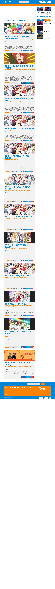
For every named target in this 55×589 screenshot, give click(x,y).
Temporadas (20, 5)
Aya (28, 5)
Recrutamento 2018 (34, 391)
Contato (15, 391)
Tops (27, 389)
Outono (21, 392)
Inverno (21, 393)
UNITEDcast (11, 5)
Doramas (6, 394)
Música (6, 393)
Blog (16, 5)
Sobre (32, 5)
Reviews (40, 389)
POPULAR (40, 19)
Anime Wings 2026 (46, 31)
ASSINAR (42, 384)
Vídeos (11, 387)
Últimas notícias (7, 389)
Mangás (25, 5)
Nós (32, 389)
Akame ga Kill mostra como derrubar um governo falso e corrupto (47, 22)
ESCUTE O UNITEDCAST (43, 16)
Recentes (11, 389)
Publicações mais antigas (8, 379)
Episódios (15, 389)
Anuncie (35, 5)
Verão (21, 391)
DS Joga (11, 392)
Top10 (27, 387)
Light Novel (6, 392)
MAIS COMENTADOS (48, 19)
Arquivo (44, 389)
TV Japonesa (21, 389)
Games (6, 391)
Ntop (10, 391)
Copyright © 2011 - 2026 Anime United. (8, 398)
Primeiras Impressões (43, 388)
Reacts (11, 393)
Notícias (6, 5)
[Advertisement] (19, 13)
